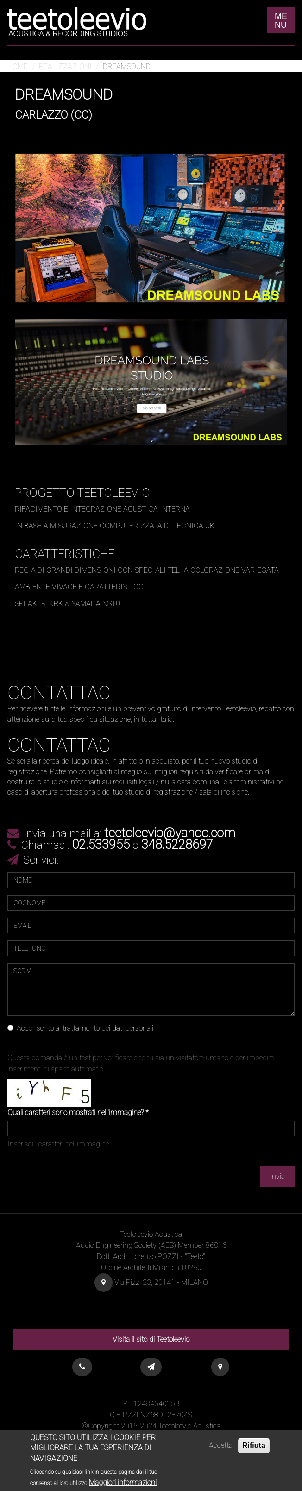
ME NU (281, 21)
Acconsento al (80, 1028)
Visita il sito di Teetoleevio (151, 1339)
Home (17, 66)
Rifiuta (253, 1449)
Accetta (221, 1449)
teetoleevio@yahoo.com (169, 833)
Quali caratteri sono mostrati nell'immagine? (78, 1112)
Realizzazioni (65, 66)
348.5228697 (177, 844)
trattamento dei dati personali (108, 1028)
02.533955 (101, 844)
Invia (277, 1176)
